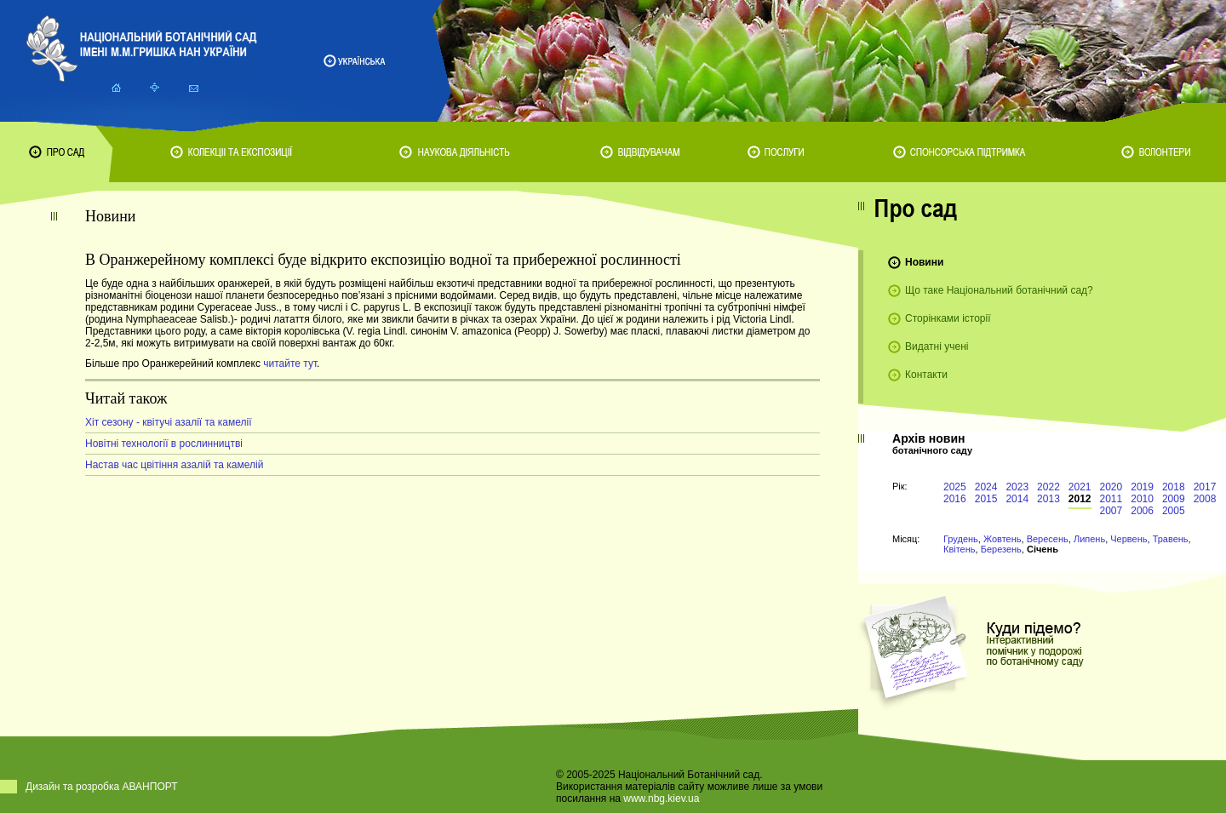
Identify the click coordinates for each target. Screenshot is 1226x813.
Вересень (1047, 539)
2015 (986, 499)
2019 (1142, 487)
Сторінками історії (948, 318)
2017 (1205, 487)
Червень (1128, 539)
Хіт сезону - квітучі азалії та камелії (168, 422)
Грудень (960, 539)
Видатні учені (936, 346)
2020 (1111, 487)
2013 (1048, 499)
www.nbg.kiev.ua (661, 798)
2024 (986, 487)
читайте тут (290, 363)
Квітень (959, 549)
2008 (1205, 499)
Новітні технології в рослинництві (164, 443)
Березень (1001, 549)
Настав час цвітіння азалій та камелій (174, 465)
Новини (924, 262)
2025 (954, 487)
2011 (1111, 499)
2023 (1016, 487)
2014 (1016, 499)
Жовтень (1002, 539)
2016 (954, 499)
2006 (1142, 511)
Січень (1042, 549)
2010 (1142, 499)
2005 (1173, 511)
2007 (1111, 511)
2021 (1079, 487)
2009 (1173, 499)
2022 (1048, 487)
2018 (1173, 487)
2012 (1079, 499)
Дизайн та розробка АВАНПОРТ (102, 787)
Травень (1171, 539)
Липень (1089, 539)
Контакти (926, 375)
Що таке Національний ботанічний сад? (999, 290)
